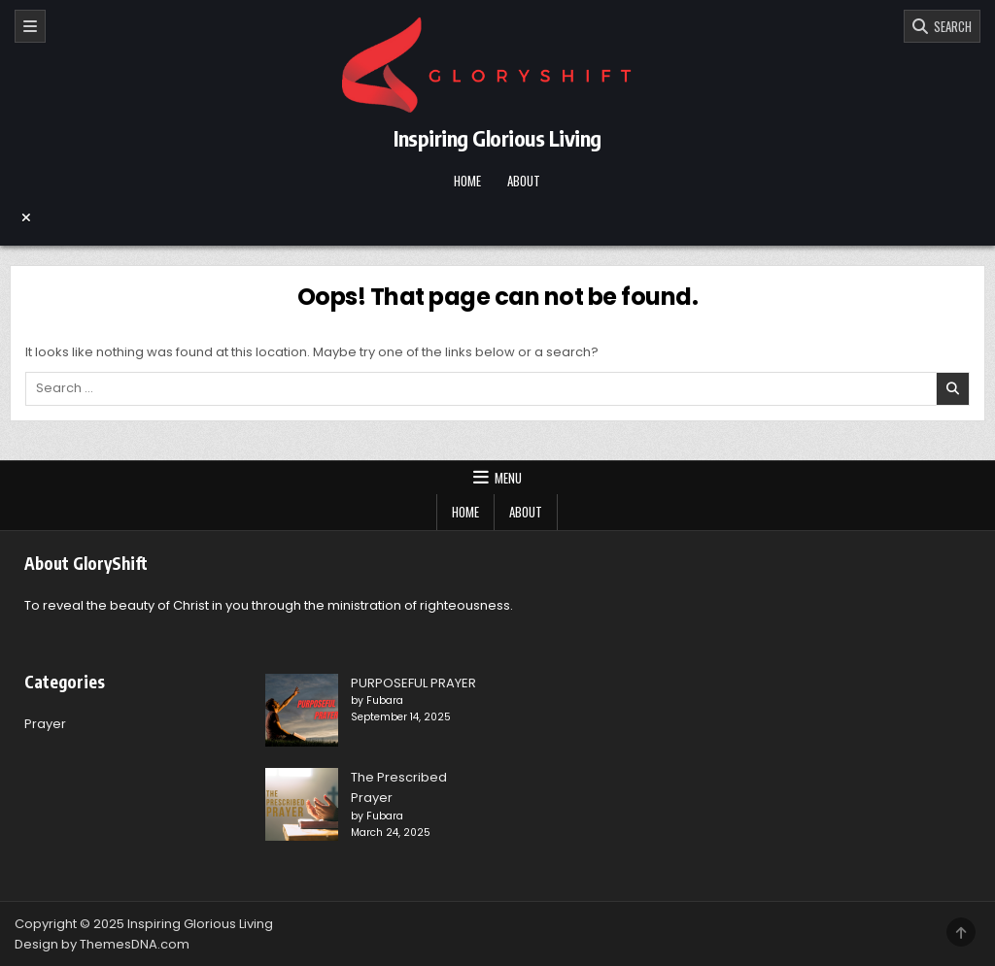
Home (467, 180)
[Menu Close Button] (497, 217)
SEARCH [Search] (950, 26)
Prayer (45, 724)
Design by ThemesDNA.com (102, 944)
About (523, 180)
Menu (508, 477)
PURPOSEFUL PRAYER (413, 683)
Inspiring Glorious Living (497, 137)
